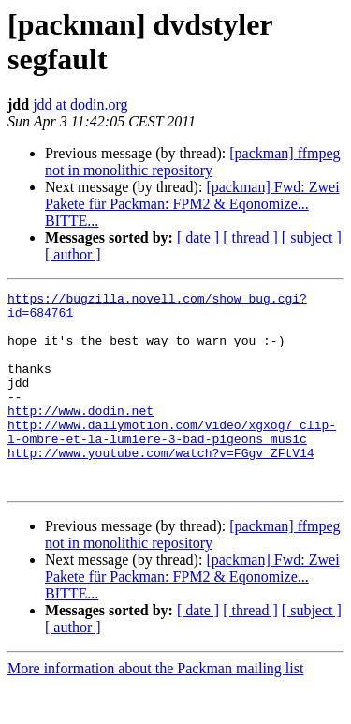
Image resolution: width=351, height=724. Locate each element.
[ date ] (198, 237)
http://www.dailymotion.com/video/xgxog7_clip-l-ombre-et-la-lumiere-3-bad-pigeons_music (171, 461)
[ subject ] (312, 237)
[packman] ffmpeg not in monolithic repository (193, 161)
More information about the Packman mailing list (155, 708)
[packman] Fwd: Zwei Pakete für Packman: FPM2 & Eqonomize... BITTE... (192, 204)
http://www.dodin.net (80, 435)
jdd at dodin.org (80, 104)
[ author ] (73, 254)
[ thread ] (250, 237)
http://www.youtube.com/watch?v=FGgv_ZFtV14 (160, 486)
